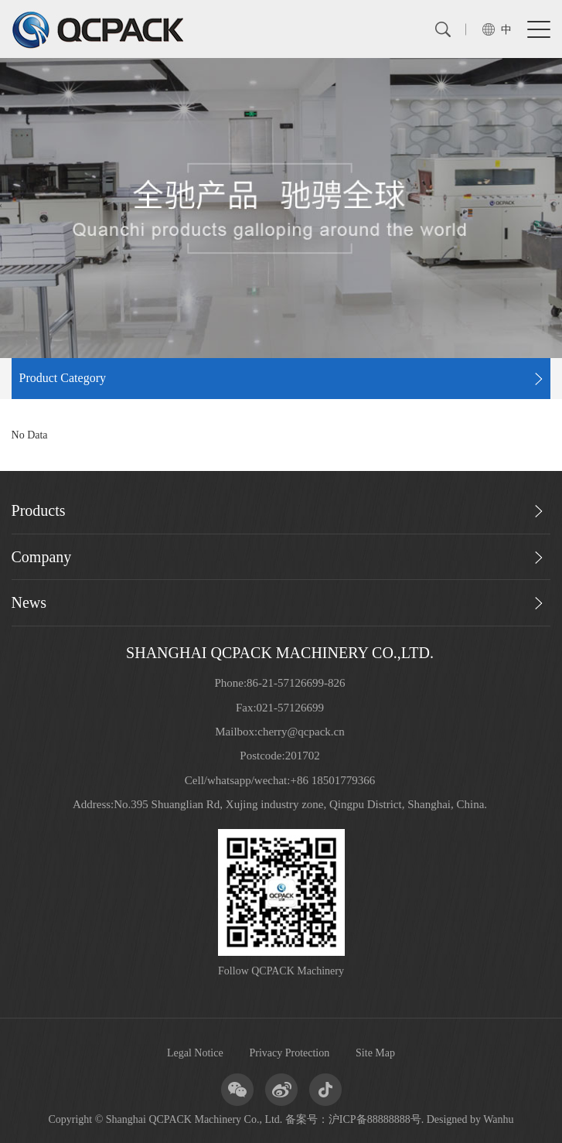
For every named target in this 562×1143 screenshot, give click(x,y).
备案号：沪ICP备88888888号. (354, 1119)
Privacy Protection (289, 1053)
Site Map (375, 1053)
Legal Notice (195, 1053)
